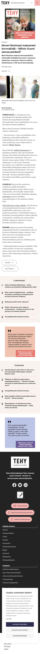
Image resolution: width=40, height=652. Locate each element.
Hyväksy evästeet (20, 624)
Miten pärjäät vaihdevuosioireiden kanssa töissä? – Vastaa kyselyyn (20, 397)
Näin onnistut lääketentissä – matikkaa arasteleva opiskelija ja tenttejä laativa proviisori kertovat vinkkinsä (19, 294)
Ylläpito (6, 649)
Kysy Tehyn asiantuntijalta (12, 573)
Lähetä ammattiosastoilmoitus (22, 513)
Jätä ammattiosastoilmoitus (13, 576)
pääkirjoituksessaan (21, 150)
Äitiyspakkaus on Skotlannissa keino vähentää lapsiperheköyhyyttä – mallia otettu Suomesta (19, 406)
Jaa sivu (4, 71)
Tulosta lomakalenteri (10, 583)
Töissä (5, 536)
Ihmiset (5, 540)
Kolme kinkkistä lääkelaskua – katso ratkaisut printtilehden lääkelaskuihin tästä (20, 286)
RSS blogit (7, 646)
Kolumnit (6, 553)
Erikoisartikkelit (8, 533)
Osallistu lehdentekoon (22, 519)
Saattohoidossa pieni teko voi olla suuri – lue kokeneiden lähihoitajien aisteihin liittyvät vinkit (20, 372)
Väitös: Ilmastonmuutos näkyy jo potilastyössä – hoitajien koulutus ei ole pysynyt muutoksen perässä (19, 309)
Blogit (5, 550)
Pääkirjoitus (7, 557)
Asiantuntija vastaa (9, 547)
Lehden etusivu (9, 526)
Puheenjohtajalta (9, 560)
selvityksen (6, 196)
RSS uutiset (7, 644)
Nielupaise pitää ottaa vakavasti (17, 302)
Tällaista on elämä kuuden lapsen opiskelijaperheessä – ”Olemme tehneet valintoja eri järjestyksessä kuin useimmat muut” (20, 382)
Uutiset (5, 530)
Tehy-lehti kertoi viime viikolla (14, 205)
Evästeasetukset (20, 636)
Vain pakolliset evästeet (20, 630)
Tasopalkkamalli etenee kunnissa (17, 317)
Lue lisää (8, 618)
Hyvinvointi (6, 543)
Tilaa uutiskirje (22, 506)
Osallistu (6, 565)
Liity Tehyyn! (9, 269)
